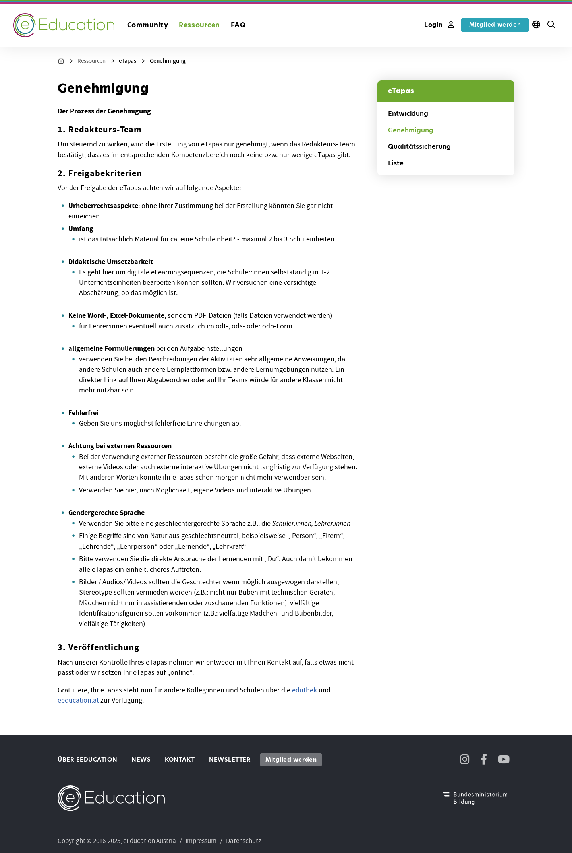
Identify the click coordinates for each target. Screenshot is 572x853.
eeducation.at (78, 700)
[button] (551, 25)
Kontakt (180, 760)
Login (439, 25)
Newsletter (230, 760)
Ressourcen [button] (199, 25)
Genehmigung (168, 61)
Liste (396, 163)
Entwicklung (408, 113)
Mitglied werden (495, 25)
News (141, 760)
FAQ (238, 25)
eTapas (127, 61)
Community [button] (147, 25)
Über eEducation (87, 760)
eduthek (304, 690)
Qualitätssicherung (419, 146)
